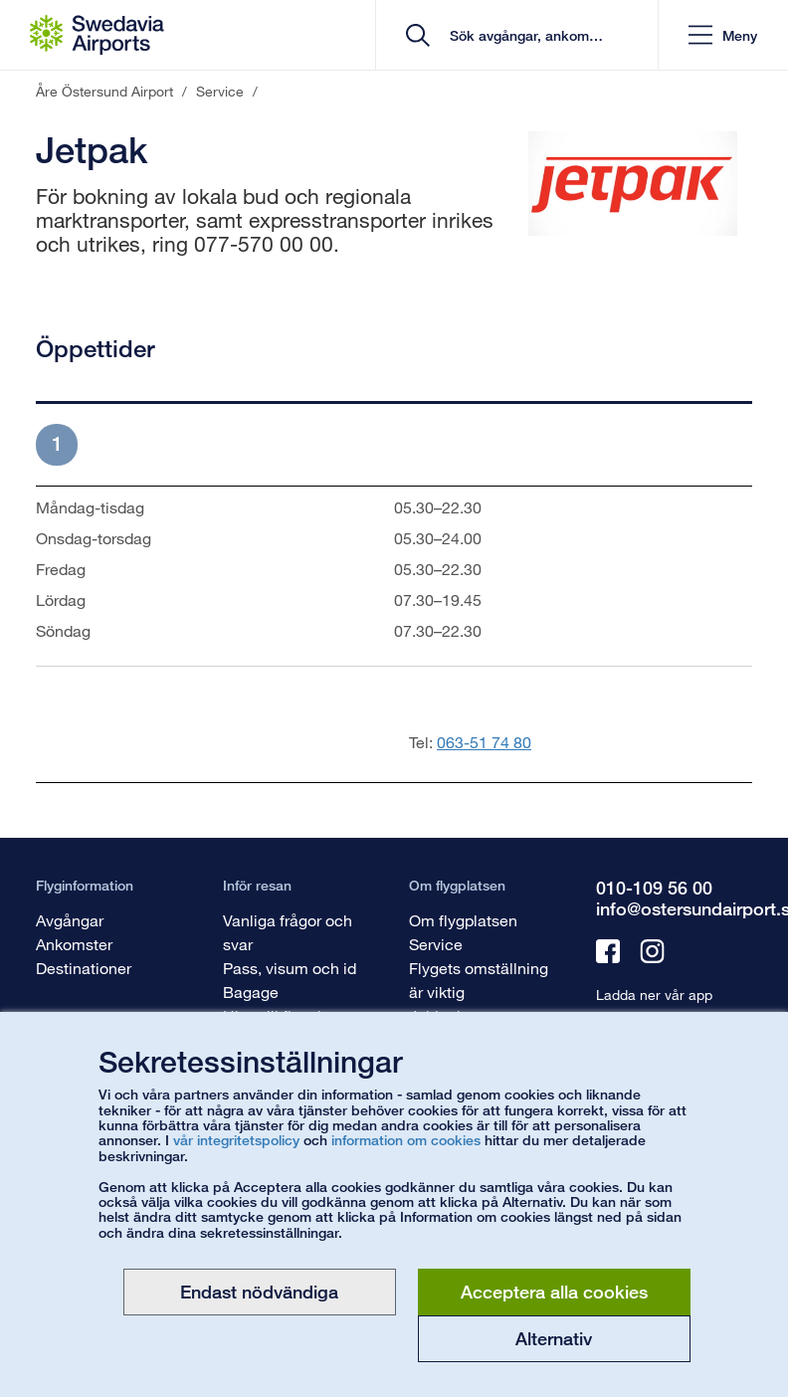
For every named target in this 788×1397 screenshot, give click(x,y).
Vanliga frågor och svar (287, 931)
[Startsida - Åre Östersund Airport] (97, 35)
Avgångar (69, 919)
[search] (524, 35)
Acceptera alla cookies (554, 1291)
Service (436, 943)
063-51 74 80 (484, 741)
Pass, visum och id (289, 967)
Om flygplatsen (463, 919)
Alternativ (553, 1338)
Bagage (251, 991)
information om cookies (406, 1139)
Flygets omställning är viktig (478, 979)
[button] (723, 35)
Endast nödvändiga (259, 1291)
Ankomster (74, 943)
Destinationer (83, 967)
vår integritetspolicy (236, 1139)
